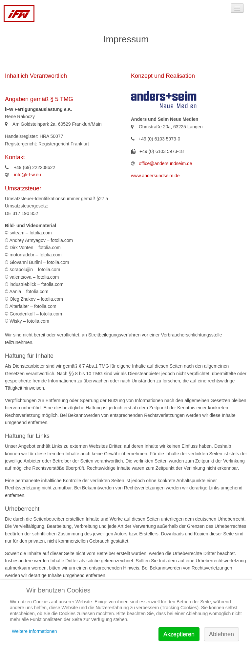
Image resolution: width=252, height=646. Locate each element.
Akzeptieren (179, 634)
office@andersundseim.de (165, 163)
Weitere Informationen (34, 631)
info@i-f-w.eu (27, 174)
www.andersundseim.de (155, 175)
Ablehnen (221, 634)
